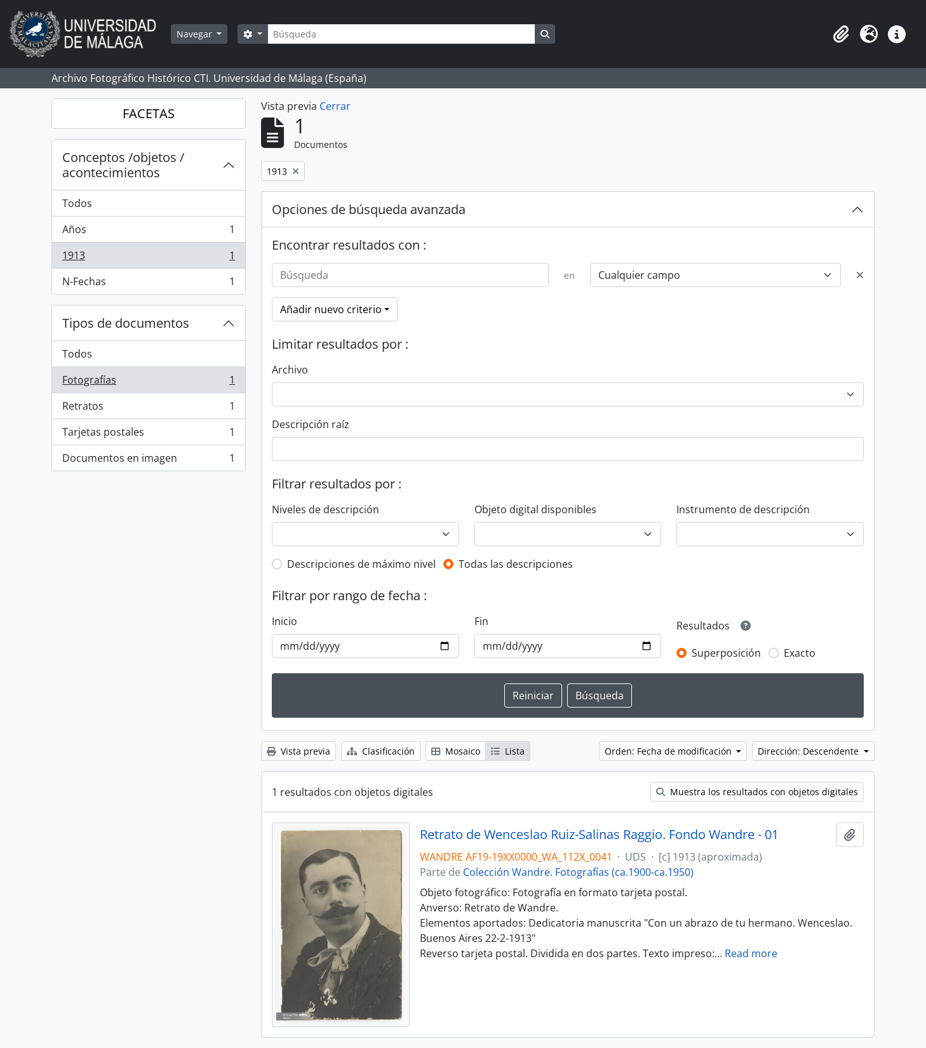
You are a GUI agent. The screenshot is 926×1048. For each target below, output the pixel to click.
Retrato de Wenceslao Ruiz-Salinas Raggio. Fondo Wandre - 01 (599, 834)
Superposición (726, 653)
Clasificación (381, 751)
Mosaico (455, 751)
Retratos (148, 408)
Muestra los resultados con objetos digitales (757, 792)
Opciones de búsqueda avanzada (369, 209)
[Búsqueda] (401, 34)
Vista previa (298, 751)
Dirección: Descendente (809, 751)
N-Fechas (148, 284)
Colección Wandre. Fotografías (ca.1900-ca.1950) (578, 872)
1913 (148, 258)
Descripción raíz (310, 424)
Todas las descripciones (516, 564)
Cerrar (335, 106)
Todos (77, 203)
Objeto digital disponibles (535, 509)
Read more (751, 953)
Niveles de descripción (325, 509)
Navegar (196, 34)
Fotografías (148, 382)
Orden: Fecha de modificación (669, 751)
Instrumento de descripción (743, 509)
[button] (841, 34)
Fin (481, 621)
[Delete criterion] (860, 275)
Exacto (799, 653)
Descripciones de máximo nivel (361, 564)
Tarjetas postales (148, 434)
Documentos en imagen (148, 460)
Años (148, 232)
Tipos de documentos (125, 323)
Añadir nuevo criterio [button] (331, 309)
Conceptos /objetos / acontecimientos (123, 165)
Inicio (284, 621)
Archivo (290, 370)
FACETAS (149, 113)
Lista (508, 751)
